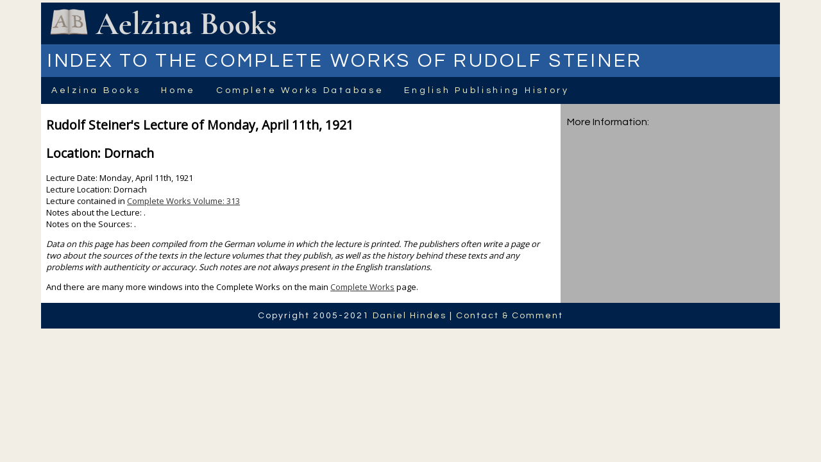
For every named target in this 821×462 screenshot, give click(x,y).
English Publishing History (486, 90)
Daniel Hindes (409, 315)
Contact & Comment (509, 315)
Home (178, 90)
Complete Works (362, 287)
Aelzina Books (95, 90)
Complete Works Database (300, 90)
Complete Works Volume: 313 (183, 201)
